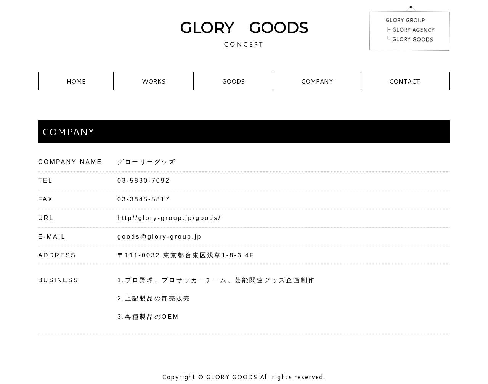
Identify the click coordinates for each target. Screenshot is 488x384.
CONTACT (404, 81)
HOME (76, 81)
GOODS (233, 81)
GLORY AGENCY (413, 30)
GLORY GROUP (405, 20)
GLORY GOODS (244, 27)
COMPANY (317, 81)
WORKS (153, 81)
